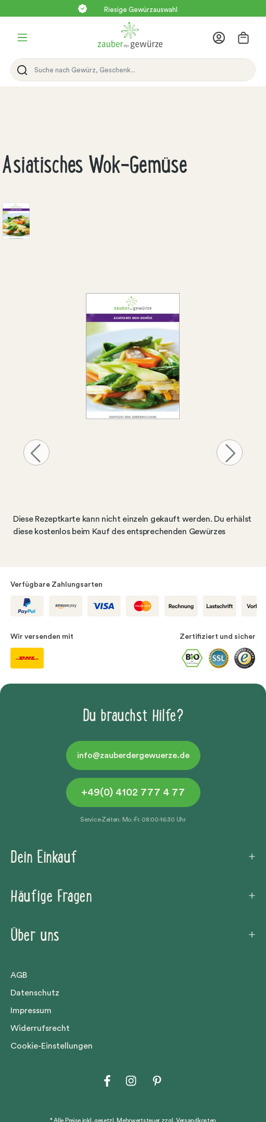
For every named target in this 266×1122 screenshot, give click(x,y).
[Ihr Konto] (222, 38)
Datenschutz (34, 993)
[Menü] (22, 37)
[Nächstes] (230, 452)
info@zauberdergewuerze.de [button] (133, 755)
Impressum (31, 1010)
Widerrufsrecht (40, 1028)
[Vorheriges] (36, 452)
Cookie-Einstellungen (51, 1046)
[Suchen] (20, 70)
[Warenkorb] (243, 38)
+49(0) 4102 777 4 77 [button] (133, 792)
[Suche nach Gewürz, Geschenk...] (142, 70)
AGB (18, 975)
